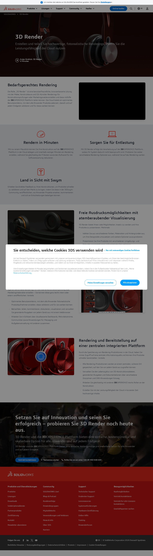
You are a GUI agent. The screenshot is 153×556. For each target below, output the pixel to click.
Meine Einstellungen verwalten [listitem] (100, 283)
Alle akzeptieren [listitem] (130, 283)
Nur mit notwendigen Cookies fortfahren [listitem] (123, 250)
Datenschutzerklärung (22, 273)
